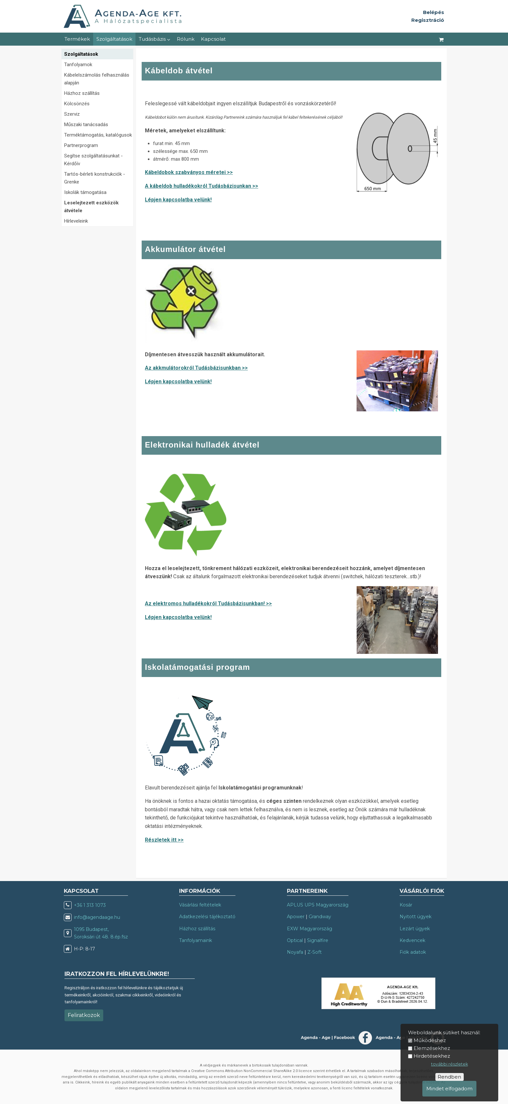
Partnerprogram (81, 145)
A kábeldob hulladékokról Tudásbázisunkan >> (201, 186)
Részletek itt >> (164, 840)
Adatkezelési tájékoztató (207, 917)
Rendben (449, 1077)
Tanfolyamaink (195, 940)
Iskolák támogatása (85, 192)
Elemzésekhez (432, 1048)
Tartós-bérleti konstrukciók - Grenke (94, 178)
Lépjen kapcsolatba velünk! (178, 200)
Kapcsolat (213, 39)
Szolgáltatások (114, 39)
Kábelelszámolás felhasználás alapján (96, 79)
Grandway (320, 917)
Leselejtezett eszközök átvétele (91, 206)
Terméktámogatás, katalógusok (98, 135)
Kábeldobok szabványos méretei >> (189, 172)
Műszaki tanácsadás (86, 124)
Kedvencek (412, 940)
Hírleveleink (76, 221)
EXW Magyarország (309, 929)
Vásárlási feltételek (200, 905)
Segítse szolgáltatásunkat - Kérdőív (93, 160)
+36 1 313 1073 (90, 905)
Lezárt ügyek (415, 929)
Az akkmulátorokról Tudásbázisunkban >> (196, 368)
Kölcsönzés (77, 104)
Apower (295, 917)
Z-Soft (314, 952)
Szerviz (72, 114)
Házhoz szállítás (82, 93)
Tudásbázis (154, 39)
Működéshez (430, 1040)
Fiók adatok (413, 952)
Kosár (406, 905)
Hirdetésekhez (432, 1056)
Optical (295, 940)
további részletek (449, 1064)
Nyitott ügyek (415, 917)
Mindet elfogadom (449, 1088)
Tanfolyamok (78, 64)
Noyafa (295, 952)
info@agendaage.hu (97, 917)
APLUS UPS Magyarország (317, 905)
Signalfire (317, 940)
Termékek (77, 39)
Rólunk (185, 39)
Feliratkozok (84, 1015)
